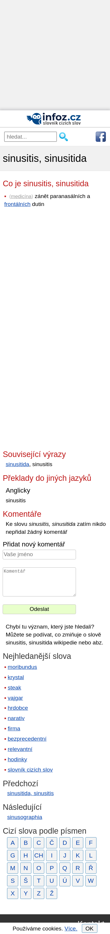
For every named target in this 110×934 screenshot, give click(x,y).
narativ (16, 718)
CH (38, 855)
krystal (16, 677)
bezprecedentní (27, 739)
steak (14, 687)
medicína (21, 196)
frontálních (17, 204)
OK (89, 928)
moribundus (22, 667)
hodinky (17, 759)
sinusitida (17, 464)
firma (14, 728)
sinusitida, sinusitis (30, 793)
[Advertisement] (55, 55)
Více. (71, 928)
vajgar (15, 698)
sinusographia (24, 817)
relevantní (20, 749)
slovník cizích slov (30, 770)
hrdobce (18, 708)
